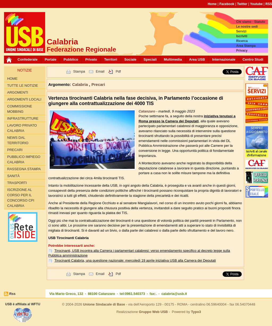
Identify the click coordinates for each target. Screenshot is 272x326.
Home (212, 4)
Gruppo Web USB (153, 312)
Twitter (242, 4)
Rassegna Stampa (24, 169)
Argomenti (17, 92)
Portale (50, 59)
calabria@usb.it (174, 294)
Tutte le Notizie (22, 85)
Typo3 (196, 312)
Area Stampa (246, 46)
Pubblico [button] (70, 59)
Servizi (241, 31)
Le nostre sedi (247, 26)
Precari (15, 150)
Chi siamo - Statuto (250, 22)
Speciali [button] (150, 59)
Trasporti (17, 183)
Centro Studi (253, 59)
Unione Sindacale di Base (104, 304)
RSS (268, 4)
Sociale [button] (130, 59)
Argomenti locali (24, 99)
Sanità (13, 176)
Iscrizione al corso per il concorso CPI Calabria (20, 198)
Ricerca (242, 41)
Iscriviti (241, 36)
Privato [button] (91, 59)
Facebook (226, 4)
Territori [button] (110, 59)
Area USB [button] (197, 59)
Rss (12, 294)
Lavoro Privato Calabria (22, 128)
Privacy (242, 50)
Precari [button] (98, 84)
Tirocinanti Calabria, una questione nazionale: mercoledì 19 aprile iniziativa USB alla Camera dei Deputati (135, 260)
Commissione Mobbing (19, 109)
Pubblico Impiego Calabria (23, 159)
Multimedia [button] (173, 59)
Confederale (27, 59)
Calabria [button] (80, 84)
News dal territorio (17, 140)
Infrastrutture (23, 118)
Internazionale (223, 59)
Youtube (256, 4)
